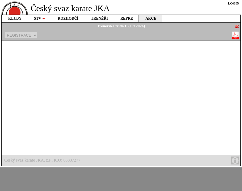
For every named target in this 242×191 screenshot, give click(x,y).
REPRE (126, 18)
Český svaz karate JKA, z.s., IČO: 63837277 (121, 160)
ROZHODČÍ (68, 18)
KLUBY (15, 18)
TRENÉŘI (99, 18)
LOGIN (233, 3)
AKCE (150, 18)
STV (39, 18)
